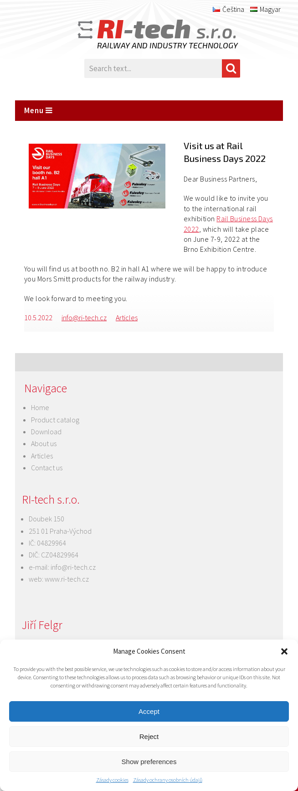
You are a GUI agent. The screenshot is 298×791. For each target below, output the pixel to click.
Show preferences (149, 761)
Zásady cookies (112, 779)
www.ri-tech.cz (67, 578)
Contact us (46, 467)
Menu (38, 110)
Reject (149, 736)
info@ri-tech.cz (84, 317)
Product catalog (55, 419)
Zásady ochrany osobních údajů (167, 779)
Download (46, 431)
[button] (284, 651)
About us (44, 443)
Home (40, 407)
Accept (149, 711)
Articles (127, 317)
